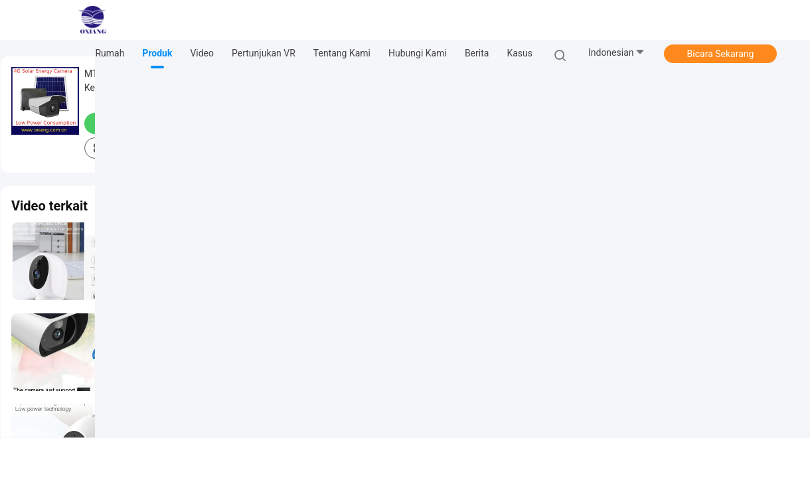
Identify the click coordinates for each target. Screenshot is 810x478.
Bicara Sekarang (720, 53)
